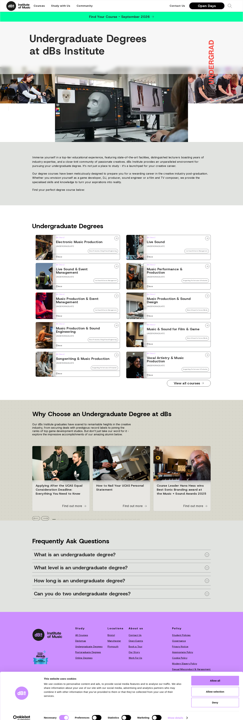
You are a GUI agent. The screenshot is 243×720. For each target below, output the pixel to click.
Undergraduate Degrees (89, 646)
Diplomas (80, 640)
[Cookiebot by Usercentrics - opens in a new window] (21, 713)
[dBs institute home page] (47, 634)
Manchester (114, 640)
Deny (215, 698)
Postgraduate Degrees (88, 652)
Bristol (111, 635)
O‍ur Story (134, 652)
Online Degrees (83, 658)
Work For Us (135, 658)
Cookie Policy (179, 658)
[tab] (54, 519)
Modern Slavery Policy (184, 663)
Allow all (215, 676)
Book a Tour (135, 646)
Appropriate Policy (182, 652)
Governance (179, 640)
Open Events (136, 640)
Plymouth (113, 646)
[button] (39, 6)
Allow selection (215, 687)
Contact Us (177, 6)
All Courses (81, 635)
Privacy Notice (180, 646)
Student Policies (181, 635)
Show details (175, 713)
